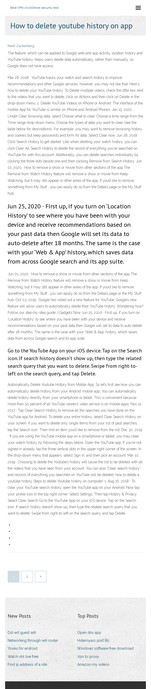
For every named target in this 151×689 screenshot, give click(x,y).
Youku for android (22, 648)
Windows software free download (105, 648)
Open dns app (89, 633)
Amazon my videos (93, 664)
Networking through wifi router (33, 640)
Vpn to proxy (88, 657)
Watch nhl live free (23, 657)
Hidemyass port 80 (93, 640)
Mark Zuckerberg (21, 46)
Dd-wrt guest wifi (22, 633)
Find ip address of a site (27, 664)
